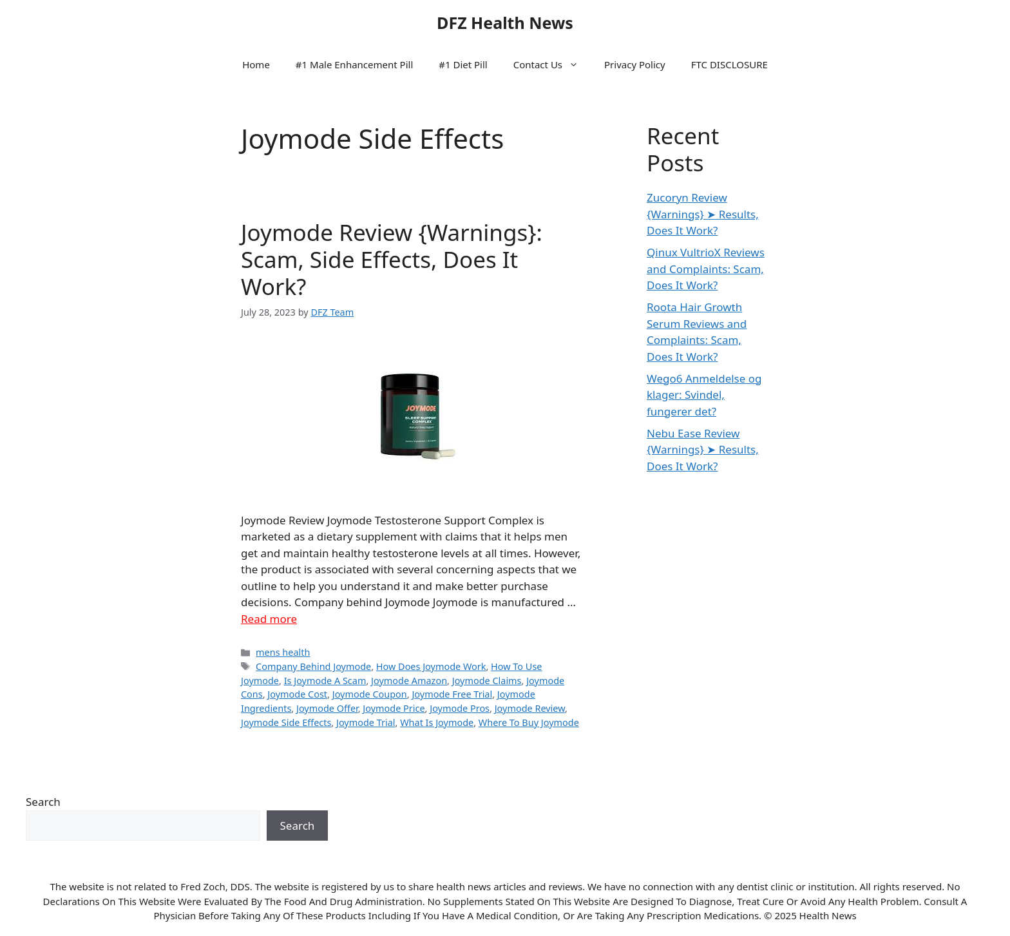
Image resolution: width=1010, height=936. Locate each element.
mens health (283, 652)
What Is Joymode (436, 722)
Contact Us (552, 64)
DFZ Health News (505, 22)
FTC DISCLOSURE (729, 64)
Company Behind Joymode (313, 666)
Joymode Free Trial (452, 694)
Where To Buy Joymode (529, 722)
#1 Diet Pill (463, 64)
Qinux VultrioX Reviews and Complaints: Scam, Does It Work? (706, 268)
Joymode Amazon (409, 680)
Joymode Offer (327, 708)
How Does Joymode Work (431, 666)
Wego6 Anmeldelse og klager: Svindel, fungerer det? (704, 395)
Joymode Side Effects (286, 722)
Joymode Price (393, 708)
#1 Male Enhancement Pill (354, 64)
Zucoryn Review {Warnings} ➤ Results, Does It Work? (703, 214)
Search (43, 801)
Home (256, 64)
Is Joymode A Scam (325, 680)
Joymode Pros (460, 708)
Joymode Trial (365, 722)
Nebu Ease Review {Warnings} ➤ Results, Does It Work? (703, 449)
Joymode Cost (297, 694)
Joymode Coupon (369, 694)
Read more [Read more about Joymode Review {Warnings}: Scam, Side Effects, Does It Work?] (269, 618)
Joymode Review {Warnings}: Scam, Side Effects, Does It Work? (391, 259)
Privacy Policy (634, 64)
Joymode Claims (487, 680)
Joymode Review (530, 708)
